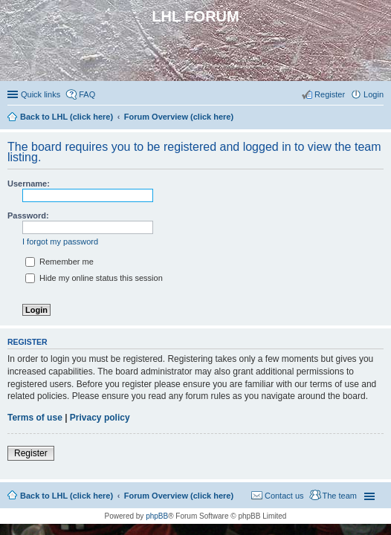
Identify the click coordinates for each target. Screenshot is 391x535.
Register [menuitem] (329, 94)
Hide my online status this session (94, 277)
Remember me (59, 261)
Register (31, 453)
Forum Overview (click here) (178, 495)
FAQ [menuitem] (87, 94)
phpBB (157, 516)
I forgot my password (60, 241)
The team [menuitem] (340, 495)
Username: (28, 183)
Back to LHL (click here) (66, 495)
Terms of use (34, 417)
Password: (28, 215)
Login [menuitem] (373, 94)
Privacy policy (100, 417)
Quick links (40, 94)
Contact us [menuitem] (284, 495)
